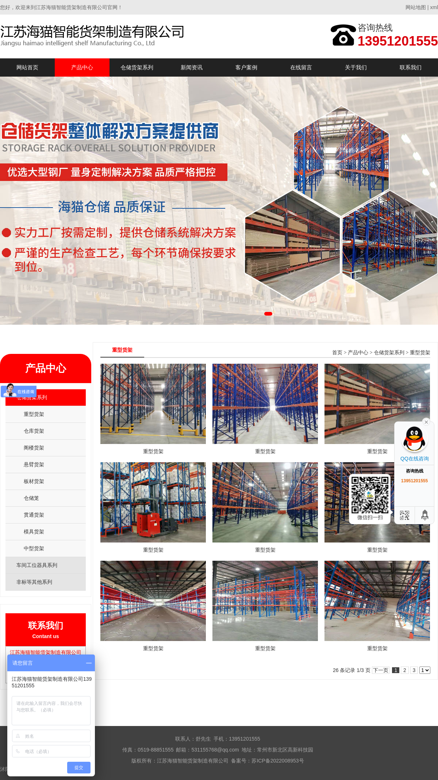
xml (434, 7)
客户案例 (246, 67)
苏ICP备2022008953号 (277, 761)
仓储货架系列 (136, 67)
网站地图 (416, 7)
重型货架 (34, 414)
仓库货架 (34, 431)
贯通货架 (34, 515)
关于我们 (356, 67)
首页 (337, 352)
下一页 (380, 670)
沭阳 (5, 769)
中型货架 (34, 548)
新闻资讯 (192, 67)
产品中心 (82, 67)
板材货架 (34, 481)
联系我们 (411, 67)
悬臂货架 (34, 464)
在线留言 (301, 67)
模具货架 (34, 531)
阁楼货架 (34, 448)
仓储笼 (31, 498)
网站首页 (27, 67)
